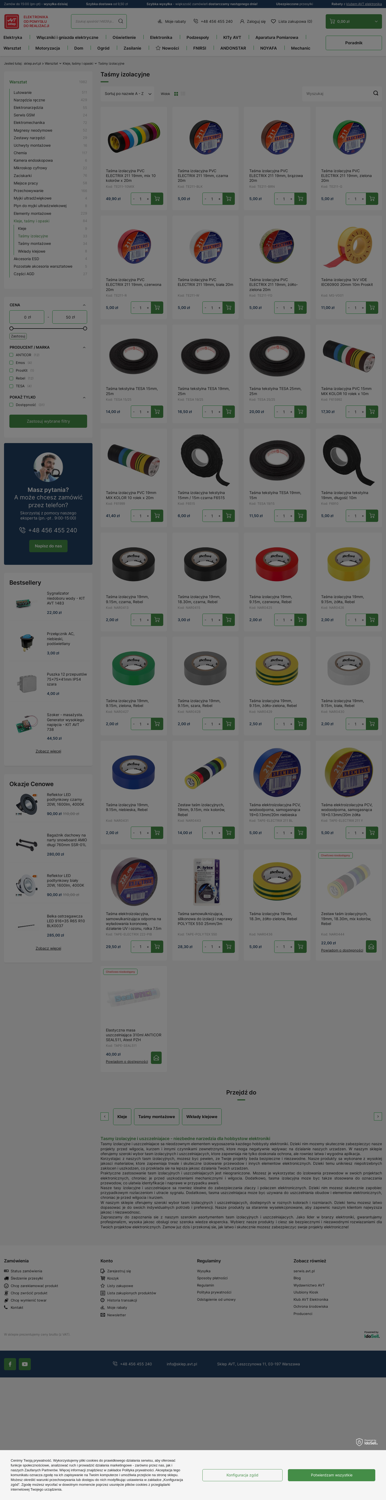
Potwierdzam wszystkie (331, 1475)
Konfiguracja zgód (242, 1475)
